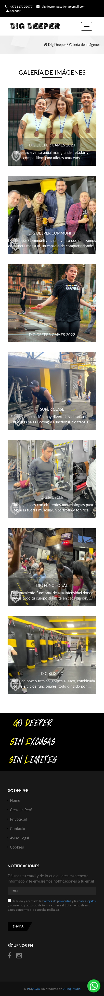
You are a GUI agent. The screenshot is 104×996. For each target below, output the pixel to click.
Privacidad (18, 819)
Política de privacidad (56, 901)
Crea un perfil (21, 809)
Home (15, 800)
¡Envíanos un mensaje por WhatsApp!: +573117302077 (93, 985)
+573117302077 (18, 6)
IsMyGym (33, 989)
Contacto (17, 828)
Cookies (17, 847)
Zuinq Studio (72, 989)
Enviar (18, 926)
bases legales (87, 901)
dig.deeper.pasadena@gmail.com (60, 6)
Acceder (13, 11)
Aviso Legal (19, 838)
